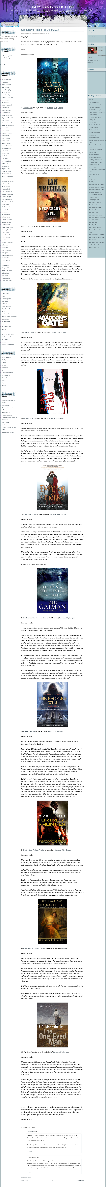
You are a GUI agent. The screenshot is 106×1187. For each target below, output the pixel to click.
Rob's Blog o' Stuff (94, 174)
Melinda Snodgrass (7, 242)
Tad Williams (5, 273)
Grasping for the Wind (95, 149)
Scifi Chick (92, 179)
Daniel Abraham (6, 84)
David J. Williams (7, 270)
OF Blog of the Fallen (95, 160)
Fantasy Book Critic (95, 125)
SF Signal (4, 360)
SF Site (4, 365)
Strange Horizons (7, 378)
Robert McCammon (7, 184)
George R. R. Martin (8, 181)
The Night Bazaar (94, 225)
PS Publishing (6, 321)
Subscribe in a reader (6, 65)
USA (55, 108)
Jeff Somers (5, 245)
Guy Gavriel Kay (7, 161)
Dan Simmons (6, 240)
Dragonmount (6, 412)
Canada (50, 108)
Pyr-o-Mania (92, 167)
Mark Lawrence (6, 174)
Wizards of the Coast (8, 344)
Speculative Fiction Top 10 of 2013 (40, 29)
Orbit (3, 311)
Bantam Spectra (6, 298)
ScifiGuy (91, 182)
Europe (60, 108)
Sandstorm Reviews (95, 177)
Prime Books (5, 319)
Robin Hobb (5, 151)
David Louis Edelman (8, 125)
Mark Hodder (5, 153)
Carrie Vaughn (6, 260)
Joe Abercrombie (6, 79)
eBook (64, 948)
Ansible (4, 362)
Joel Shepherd (6, 237)
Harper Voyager (6, 306)
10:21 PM (29, 1151)
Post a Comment (26, 1177)
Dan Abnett (5, 82)
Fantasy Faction (93, 127)
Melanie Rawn (6, 217)
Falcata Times (93, 122)
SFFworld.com (6, 405)
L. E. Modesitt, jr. (7, 191)
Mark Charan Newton (8, 202)
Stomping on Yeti (94, 199)
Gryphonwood (6, 383)
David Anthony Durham (9, 123)
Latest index (92, 37)
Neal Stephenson (6, 250)
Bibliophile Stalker (94, 107)
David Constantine (7, 115)
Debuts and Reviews (95, 117)
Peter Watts (5, 263)
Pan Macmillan (6, 314)
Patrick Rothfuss (6, 222)
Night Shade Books (7, 309)
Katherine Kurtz (6, 171)
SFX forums (5, 422)
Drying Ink (92, 119)
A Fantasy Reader (94, 102)
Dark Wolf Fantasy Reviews (97, 110)
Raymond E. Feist (7, 133)
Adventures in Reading (95, 105)
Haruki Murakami (7, 199)
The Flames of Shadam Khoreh (34, 948)
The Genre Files (93, 212)
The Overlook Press (7, 337)
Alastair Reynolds (7, 219)
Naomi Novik (5, 204)
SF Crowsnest (6, 375)
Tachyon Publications (8, 334)
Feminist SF (92, 135)
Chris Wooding (6, 278)
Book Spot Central (7, 415)
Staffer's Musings (94, 197)
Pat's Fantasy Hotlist (53, 7)
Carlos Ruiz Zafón (7, 280)
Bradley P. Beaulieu (7, 97)
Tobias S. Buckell (7, 105)
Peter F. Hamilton (7, 146)
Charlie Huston (6, 156)
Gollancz (4, 304)
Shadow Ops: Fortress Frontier (33, 850)
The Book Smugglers (95, 207)
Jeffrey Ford (5, 135)
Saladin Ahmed (6, 87)
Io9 (2, 370)
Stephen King (5, 168)
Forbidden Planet (94, 137)
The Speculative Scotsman (96, 234)
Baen (3, 296)
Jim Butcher (5, 107)
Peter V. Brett (5, 100)
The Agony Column (95, 202)
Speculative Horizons (95, 192)
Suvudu (4, 385)
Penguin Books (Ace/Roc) (9, 316)
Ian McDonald (6, 186)
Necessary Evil (28, 226)
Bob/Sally (30, 1132)
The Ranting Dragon (95, 227)
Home (53, 1180)
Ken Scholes (5, 232)
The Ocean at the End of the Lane (35, 618)
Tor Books (5, 339)
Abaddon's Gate (28, 332)
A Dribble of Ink (94, 100)
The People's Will (29, 731)
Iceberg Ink (92, 152)
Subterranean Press (7, 332)
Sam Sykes (5, 253)
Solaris (4, 329)
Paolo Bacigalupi (6, 90)
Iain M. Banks (6, 92)
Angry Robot (5, 293)
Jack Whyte (5, 275)
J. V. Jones (5, 158)
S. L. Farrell (5, 130)
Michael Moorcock (7, 194)
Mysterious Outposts (95, 157)
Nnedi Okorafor (6, 207)
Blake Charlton (6, 112)
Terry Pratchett (6, 214)
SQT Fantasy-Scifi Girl (96, 194)
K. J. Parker (5, 209)
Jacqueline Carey (6, 110)
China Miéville (6, 189)
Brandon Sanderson (7, 227)
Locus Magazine (6, 357)
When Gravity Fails (95, 247)
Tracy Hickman (6, 148)
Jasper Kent (5, 163)
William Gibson (6, 143)
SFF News (5, 367)
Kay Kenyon (5, 166)
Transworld (5, 342)
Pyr (3, 324)
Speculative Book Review (96, 184)
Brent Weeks (5, 265)
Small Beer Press (6, 326)
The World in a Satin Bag (96, 242)
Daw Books (5, 301)
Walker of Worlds (94, 245)
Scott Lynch (5, 179)
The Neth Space (93, 222)
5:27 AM (29, 1172)
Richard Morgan (6, 196)
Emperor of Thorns (29, 514)
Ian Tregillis (5, 258)
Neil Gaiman (5, 141)
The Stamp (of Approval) (96, 237)
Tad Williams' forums (8, 432)
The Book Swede (94, 210)
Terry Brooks (5, 102)
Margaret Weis (6, 268)
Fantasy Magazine (94, 132)
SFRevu (4, 380)
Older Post (81, 1180)
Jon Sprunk (5, 247)
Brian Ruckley (6, 224)
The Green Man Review (96, 215)
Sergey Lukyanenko (7, 176)
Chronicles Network (7, 372)
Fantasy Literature (94, 130)
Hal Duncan (5, 120)
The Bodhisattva (94, 205)
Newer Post (24, 1180)
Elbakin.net (5, 425)
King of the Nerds (94, 154)
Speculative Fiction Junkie (96, 187)
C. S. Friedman (6, 138)
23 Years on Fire (28, 418)
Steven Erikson (6, 128)
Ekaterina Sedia (6, 235)
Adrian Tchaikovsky (7, 255)
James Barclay (6, 95)
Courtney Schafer (7, 230)
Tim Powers (5, 212)
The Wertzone (93, 240)
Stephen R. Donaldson (8, 118)
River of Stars (27, 108)
